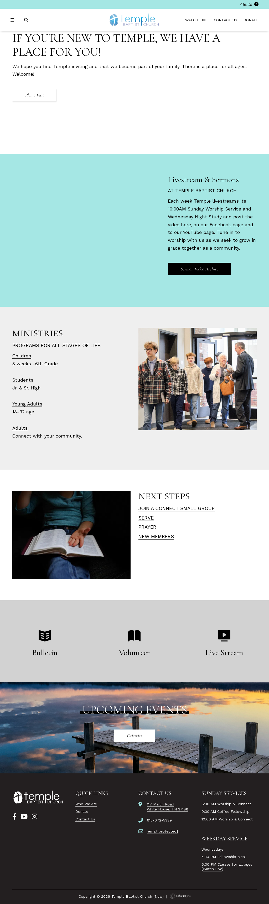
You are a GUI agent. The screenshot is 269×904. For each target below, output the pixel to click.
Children (21, 355)
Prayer (147, 527)
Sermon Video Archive (199, 269)
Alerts (249, 4)
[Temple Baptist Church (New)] (134, 20)
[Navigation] (13, 20)
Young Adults (27, 404)
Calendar (134, 735)
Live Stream (224, 653)
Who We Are (86, 804)
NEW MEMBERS (156, 536)
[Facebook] (14, 816)
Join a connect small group (176, 508)
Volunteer (134, 653)
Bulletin (45, 653)
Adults (20, 428)
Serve (146, 518)
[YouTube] (24, 816)
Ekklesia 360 (180, 896)
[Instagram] (34, 816)
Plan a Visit (34, 95)
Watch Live (196, 20)
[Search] (26, 20)
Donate (251, 20)
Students (22, 380)
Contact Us (225, 20)
